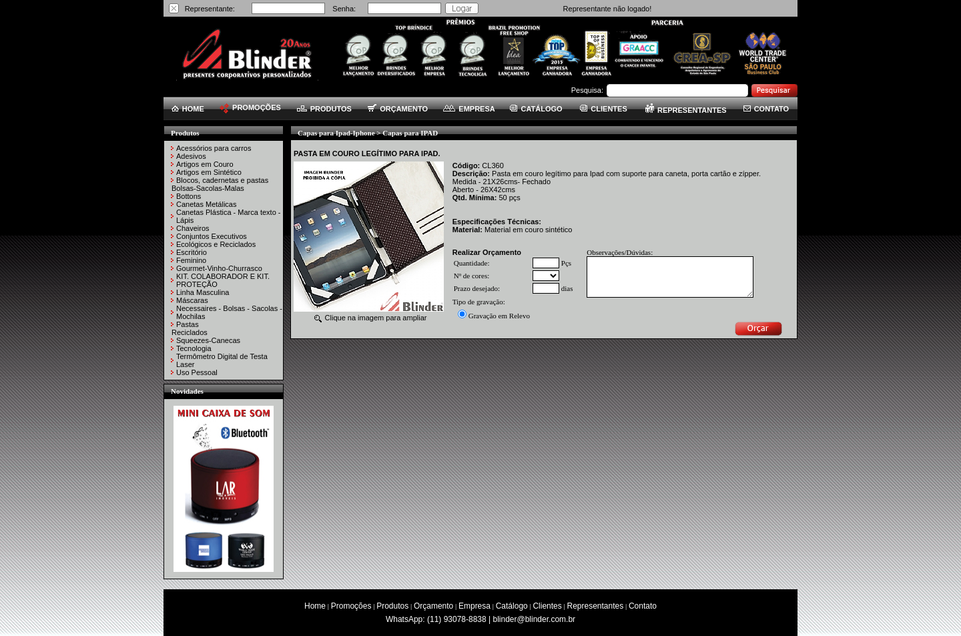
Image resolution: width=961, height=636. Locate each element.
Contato (643, 606)
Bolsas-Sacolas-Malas (208, 188)
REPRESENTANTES (686, 110)
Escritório (191, 252)
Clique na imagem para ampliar (370, 318)
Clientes (547, 606)
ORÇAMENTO (398, 109)
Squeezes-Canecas (208, 340)
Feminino (191, 260)
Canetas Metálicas (206, 204)
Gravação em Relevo (499, 316)
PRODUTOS (324, 109)
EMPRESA (469, 109)
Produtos (392, 606)
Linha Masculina (203, 292)
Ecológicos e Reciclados (216, 244)
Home (315, 606)
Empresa (474, 606)
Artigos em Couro (205, 164)
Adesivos (191, 156)
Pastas (187, 324)
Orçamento (433, 606)
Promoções (351, 606)
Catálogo (512, 606)
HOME (188, 109)
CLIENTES (603, 109)
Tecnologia (194, 348)
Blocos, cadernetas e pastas (222, 180)
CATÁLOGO (536, 109)
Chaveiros (193, 228)
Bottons (188, 196)
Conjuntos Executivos (211, 236)
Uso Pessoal (197, 372)
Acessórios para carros (214, 148)
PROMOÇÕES (250, 107)
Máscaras (192, 300)
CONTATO (766, 109)
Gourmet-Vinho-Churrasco (219, 268)
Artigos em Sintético (209, 172)
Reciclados (190, 332)
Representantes (595, 606)
